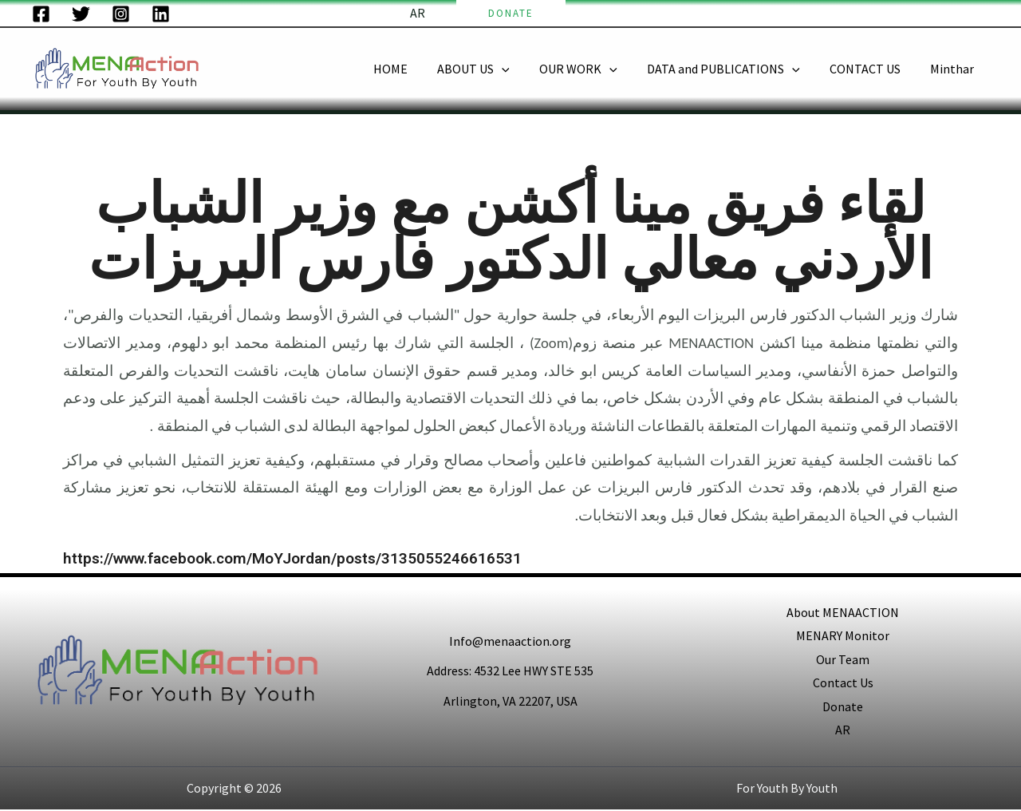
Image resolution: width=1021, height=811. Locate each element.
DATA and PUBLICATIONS (733, 69)
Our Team (842, 659)
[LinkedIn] (161, 14)
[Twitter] (81, 14)
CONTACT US (871, 69)
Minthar (954, 69)
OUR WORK (593, 69)
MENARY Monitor (842, 635)
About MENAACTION (842, 612)
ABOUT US (492, 69)
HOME (413, 69)
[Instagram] (121, 14)
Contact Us (843, 683)
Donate (842, 707)
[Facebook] (41, 14)
